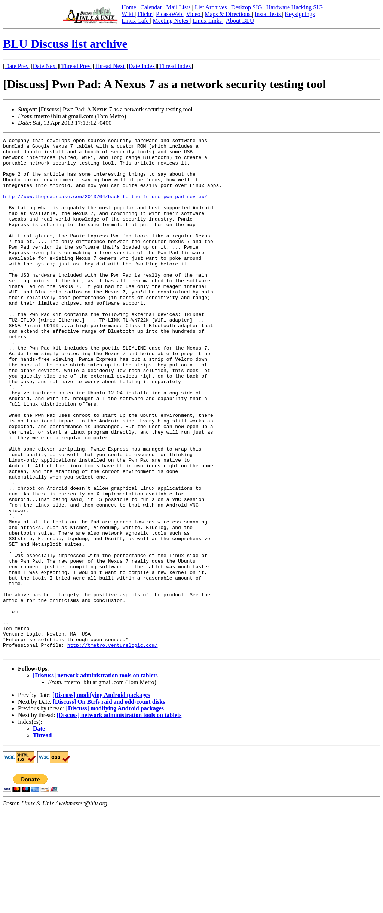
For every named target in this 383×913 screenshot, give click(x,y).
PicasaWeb (170, 14)
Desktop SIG (247, 7)
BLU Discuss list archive (65, 43)
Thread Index (175, 66)
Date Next (45, 66)
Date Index (142, 66)
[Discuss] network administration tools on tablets (95, 778)
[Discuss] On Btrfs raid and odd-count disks (109, 805)
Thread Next (110, 66)
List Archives (212, 7)
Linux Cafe (136, 21)
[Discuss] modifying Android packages (101, 798)
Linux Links (207, 21)
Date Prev (17, 66)
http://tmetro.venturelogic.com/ (112, 747)
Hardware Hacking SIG (294, 7)
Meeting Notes (171, 21)
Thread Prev (76, 66)
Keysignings (300, 14)
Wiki (128, 14)
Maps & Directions (228, 14)
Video (194, 14)
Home (130, 7)
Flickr (145, 14)
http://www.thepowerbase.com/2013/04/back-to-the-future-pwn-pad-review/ (105, 208)
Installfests (268, 14)
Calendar (151, 7)
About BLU (240, 21)
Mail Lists (179, 7)
